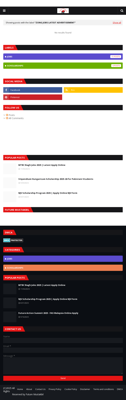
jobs (64, 56)
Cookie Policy (70, 389)
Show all (117, 22)
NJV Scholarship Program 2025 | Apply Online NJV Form (47, 192)
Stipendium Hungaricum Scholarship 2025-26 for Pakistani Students (55, 178)
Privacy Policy (55, 389)
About (29, 389)
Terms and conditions (103, 389)
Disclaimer (85, 389)
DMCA (120, 389)
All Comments (15, 118)
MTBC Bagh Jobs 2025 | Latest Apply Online (41, 164)
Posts (10, 115)
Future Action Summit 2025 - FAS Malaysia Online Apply (48, 313)
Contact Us (40, 389)
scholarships (64, 65)
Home (20, 389)
